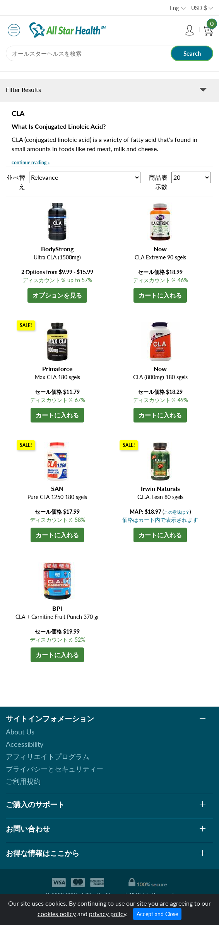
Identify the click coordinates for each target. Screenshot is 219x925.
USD (199, 8)
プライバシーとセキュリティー (54, 769)
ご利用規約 (23, 781)
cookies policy (57, 913)
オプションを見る (57, 295)
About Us (20, 731)
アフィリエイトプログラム (47, 756)
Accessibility (24, 744)
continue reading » (31, 162)
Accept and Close (157, 914)
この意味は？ (177, 511)
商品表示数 (158, 182)
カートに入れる (160, 295)
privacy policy (107, 913)
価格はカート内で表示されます (160, 519)
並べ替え (16, 182)
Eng (174, 8)
